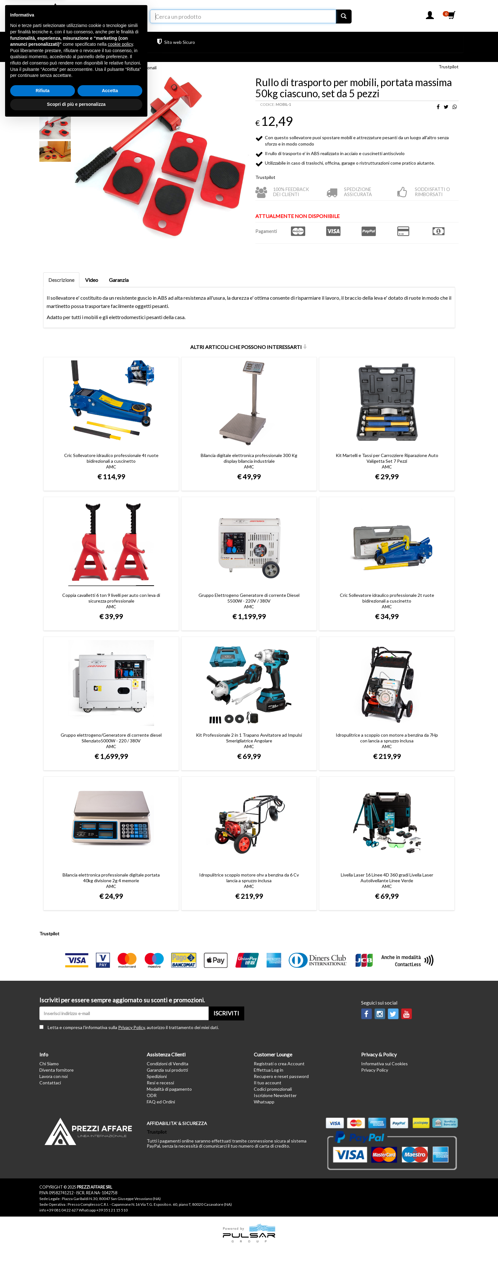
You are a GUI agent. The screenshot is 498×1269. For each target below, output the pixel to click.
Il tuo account (267, 1082)
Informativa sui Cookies (384, 1063)
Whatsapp (264, 1101)
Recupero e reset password (281, 1076)
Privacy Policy (131, 1027)
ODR (152, 1095)
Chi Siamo (49, 1063)
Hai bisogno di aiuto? (119, 41)
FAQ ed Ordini (161, 1101)
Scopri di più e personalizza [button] (76, 1251)
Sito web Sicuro (176, 41)
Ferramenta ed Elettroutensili (74, 67)
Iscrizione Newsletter (275, 1095)
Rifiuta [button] (43, 1237)
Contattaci (50, 1082)
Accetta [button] (110, 1237)
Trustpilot (210, 43)
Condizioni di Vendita (167, 1063)
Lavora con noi (53, 1076)
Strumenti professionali (133, 67)
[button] (430, 17)
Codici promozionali (273, 1089)
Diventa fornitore (56, 1070)
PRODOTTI (60, 43)
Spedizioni (157, 1076)
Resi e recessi (160, 1082)
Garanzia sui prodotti (167, 1070)
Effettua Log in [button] (268, 1070)
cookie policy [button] (120, 1191)
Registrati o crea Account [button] (279, 1063)
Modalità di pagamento (169, 1089)
